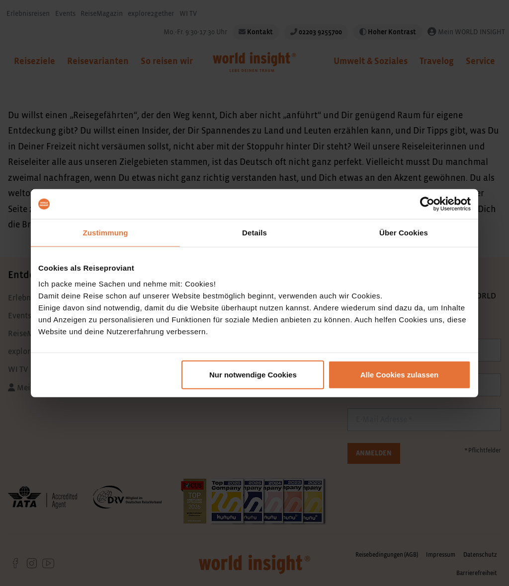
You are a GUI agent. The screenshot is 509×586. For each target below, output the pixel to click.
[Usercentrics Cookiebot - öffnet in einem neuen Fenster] (427, 204)
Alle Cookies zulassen (399, 374)
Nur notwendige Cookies (253, 374)
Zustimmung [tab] (105, 232)
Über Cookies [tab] (403, 232)
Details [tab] (254, 232)
